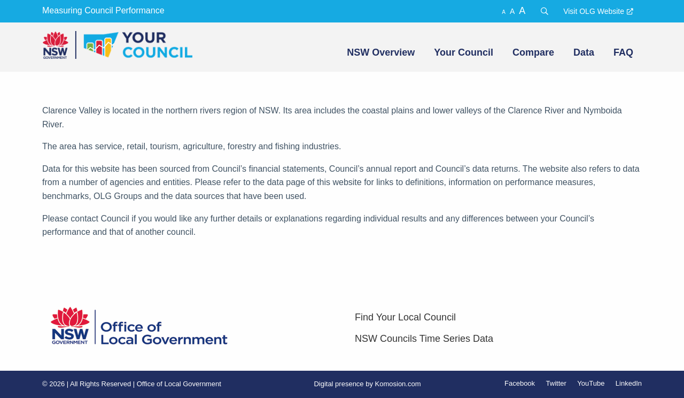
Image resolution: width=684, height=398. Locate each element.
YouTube (590, 383)
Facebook (519, 383)
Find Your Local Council (405, 317)
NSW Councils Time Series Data (424, 338)
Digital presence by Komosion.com (367, 384)
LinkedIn (629, 383)
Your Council (463, 52)
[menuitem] (379, 52)
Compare (533, 52)
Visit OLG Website (593, 11)
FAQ (623, 52)
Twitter (556, 383)
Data (583, 52)
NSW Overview (381, 52)
